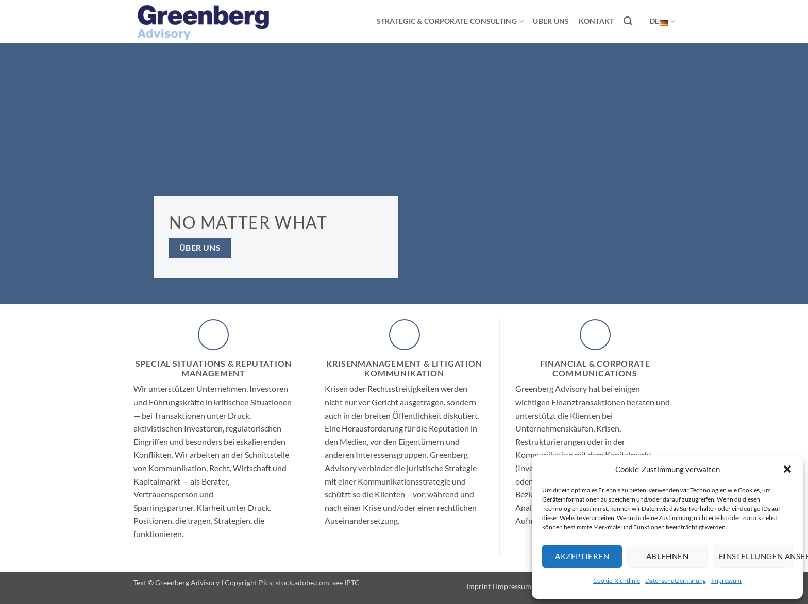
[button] (787, 469)
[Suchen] (628, 21)
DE (662, 21)
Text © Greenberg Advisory (176, 582)
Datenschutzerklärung (675, 580)
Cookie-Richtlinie (616, 580)
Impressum (726, 580)
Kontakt (596, 20)
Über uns (551, 20)
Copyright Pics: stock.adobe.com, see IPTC (292, 582)
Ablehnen (667, 556)
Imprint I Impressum (498, 586)
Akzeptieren (582, 556)
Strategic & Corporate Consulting (450, 21)
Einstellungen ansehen (755, 556)
